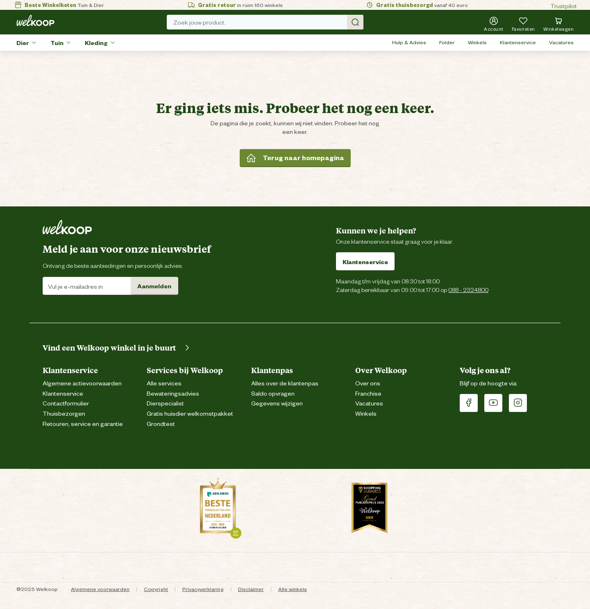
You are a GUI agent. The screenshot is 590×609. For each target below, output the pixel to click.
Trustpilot (563, 5)
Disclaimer (251, 588)
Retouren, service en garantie (83, 423)
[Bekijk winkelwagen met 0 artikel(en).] (558, 23)
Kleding (96, 42)
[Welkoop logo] (35, 20)
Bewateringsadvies (173, 393)
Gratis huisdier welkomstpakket (190, 413)
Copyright (156, 588)
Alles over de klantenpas (284, 383)
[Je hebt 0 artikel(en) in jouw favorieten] (523, 23)
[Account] (494, 23)
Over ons (367, 383)
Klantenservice (518, 41)
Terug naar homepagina (295, 158)
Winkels (477, 41)
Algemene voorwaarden (100, 588)
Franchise (368, 393)
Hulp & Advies (409, 41)
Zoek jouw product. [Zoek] (268, 22)
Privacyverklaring (203, 588)
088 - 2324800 (468, 289)
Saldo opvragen (273, 393)
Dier (22, 42)
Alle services (164, 383)
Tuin (57, 42)
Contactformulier (66, 403)
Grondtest (161, 423)
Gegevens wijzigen (277, 403)
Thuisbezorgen (64, 413)
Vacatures (561, 41)
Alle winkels (292, 588)
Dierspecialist (165, 403)
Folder (447, 41)
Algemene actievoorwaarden (82, 383)
